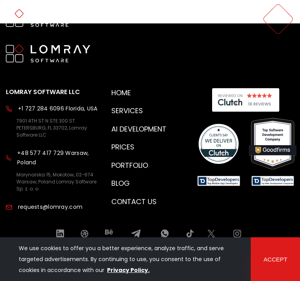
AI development (138, 128)
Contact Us (134, 201)
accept (276, 259)
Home (121, 92)
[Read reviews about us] (218, 144)
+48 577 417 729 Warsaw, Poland (53, 157)
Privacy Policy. (128, 270)
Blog (120, 183)
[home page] (48, 19)
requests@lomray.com (50, 207)
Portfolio (129, 165)
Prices (122, 146)
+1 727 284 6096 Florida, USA (58, 108)
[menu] (278, 19)
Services (127, 110)
